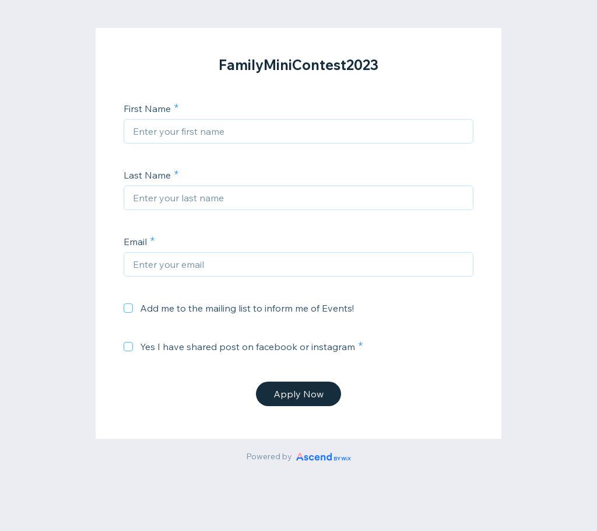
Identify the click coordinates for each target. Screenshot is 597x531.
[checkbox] (128, 308)
